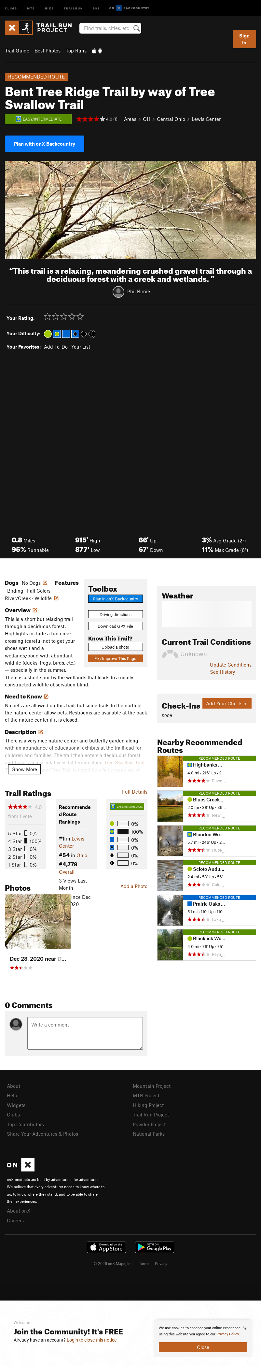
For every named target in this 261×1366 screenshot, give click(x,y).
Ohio (81, 855)
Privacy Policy (227, 1334)
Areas (130, 119)
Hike (49, 8)
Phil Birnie (138, 291)
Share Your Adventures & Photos (42, 1134)
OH (146, 119)
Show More (24, 769)
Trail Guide (17, 50)
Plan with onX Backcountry (44, 144)
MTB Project (146, 1095)
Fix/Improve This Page (115, 658)
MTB (31, 8)
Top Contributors (25, 1124)
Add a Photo (133, 886)
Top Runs (76, 50)
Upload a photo (115, 647)
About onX (18, 1211)
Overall (67, 872)
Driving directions (115, 614)
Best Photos (47, 50)
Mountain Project (152, 1086)
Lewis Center (206, 119)
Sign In (244, 39)
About (13, 1086)
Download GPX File (115, 626)
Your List (80, 347)
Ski (96, 8)
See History (222, 672)
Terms (144, 1263)
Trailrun (73, 8)
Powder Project (149, 1124)
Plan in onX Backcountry (115, 598)
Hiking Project (148, 1105)
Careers (15, 1220)
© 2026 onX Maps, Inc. (113, 1263)
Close (203, 1347)
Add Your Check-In (227, 703)
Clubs (13, 1114)
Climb (11, 8)
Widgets (16, 1105)
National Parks (149, 1134)
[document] (203, 1338)
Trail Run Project (151, 1114)
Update (231, 665)
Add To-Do (56, 347)
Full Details (134, 792)
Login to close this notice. (92, 1340)
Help (12, 1095)
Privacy (161, 1263)
